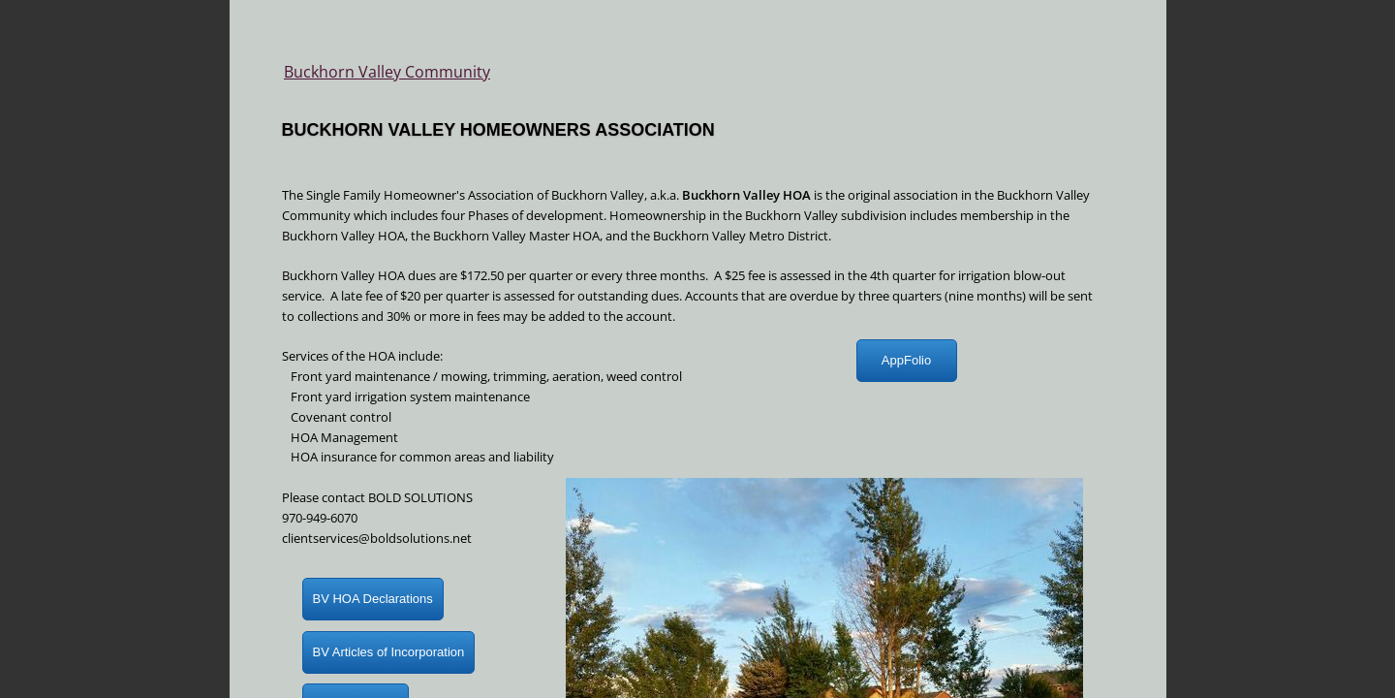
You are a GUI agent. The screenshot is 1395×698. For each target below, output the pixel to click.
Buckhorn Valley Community (387, 71)
